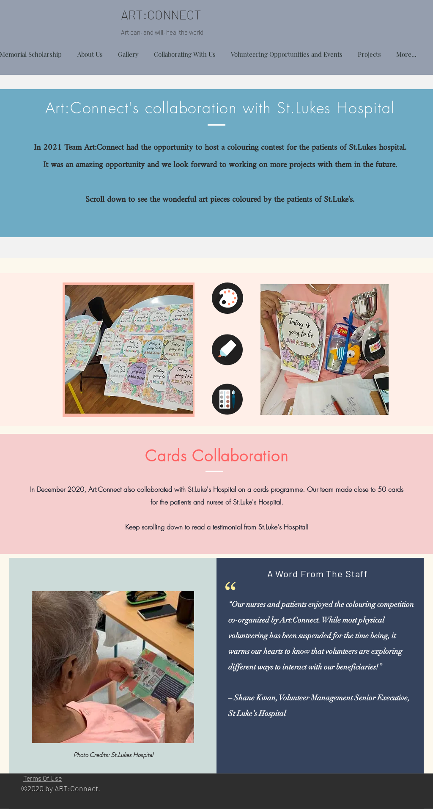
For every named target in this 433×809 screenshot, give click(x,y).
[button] (369, 50)
